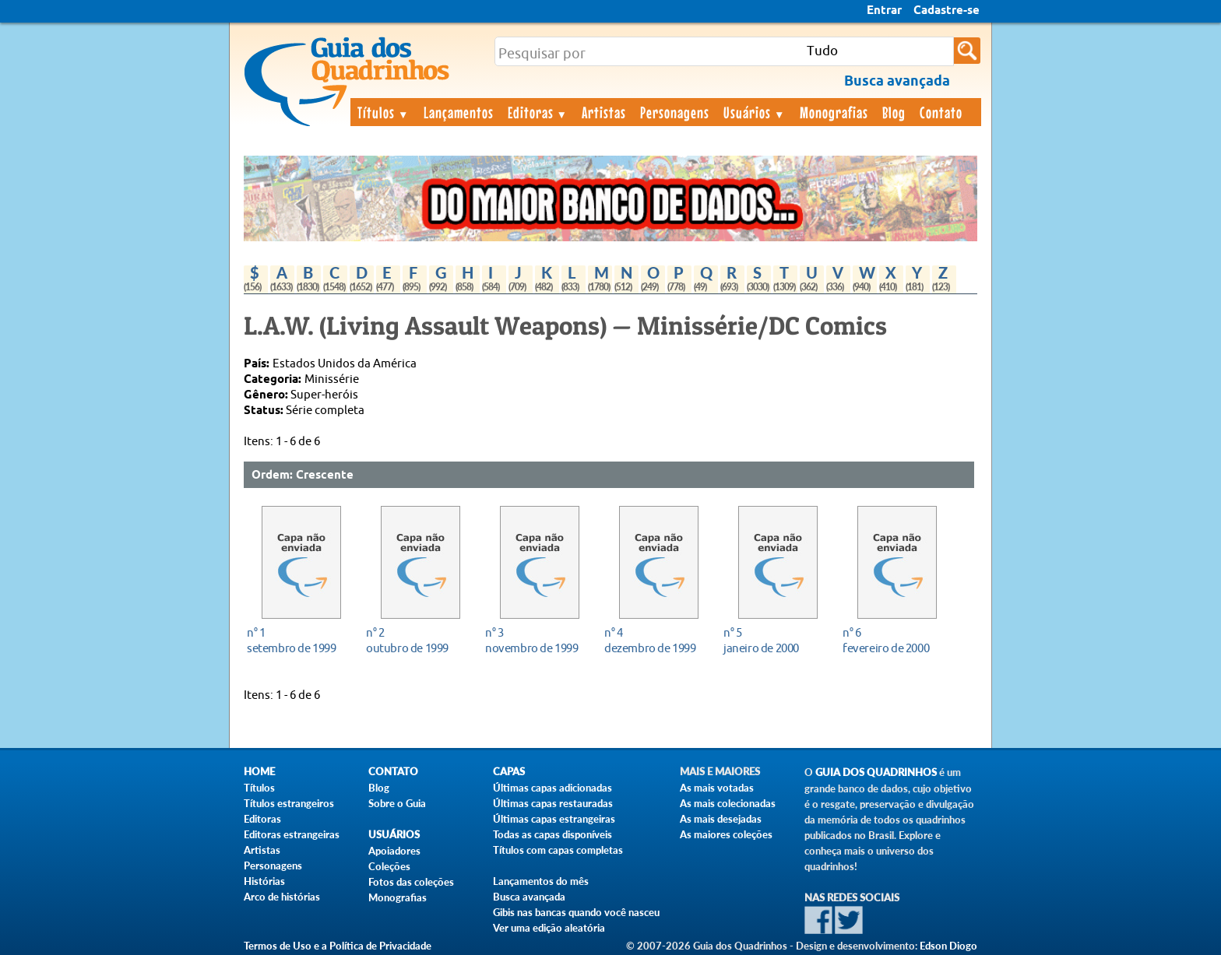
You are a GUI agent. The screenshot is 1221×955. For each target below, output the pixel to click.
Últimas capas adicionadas (552, 787)
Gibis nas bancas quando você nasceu (576, 912)
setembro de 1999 (297, 640)
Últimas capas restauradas (553, 803)
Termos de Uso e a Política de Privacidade (337, 945)
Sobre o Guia (397, 803)
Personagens (674, 112)
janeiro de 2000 (773, 640)
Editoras (538, 112)
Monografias (834, 112)
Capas (509, 772)
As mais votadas (717, 787)
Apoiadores (394, 850)
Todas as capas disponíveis (552, 834)
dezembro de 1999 (654, 640)
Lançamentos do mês (541, 881)
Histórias (264, 881)
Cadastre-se (946, 11)
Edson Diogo (948, 945)
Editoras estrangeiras (292, 834)
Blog (894, 112)
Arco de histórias (282, 896)
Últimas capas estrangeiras (554, 819)
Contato (941, 112)
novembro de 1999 (535, 640)
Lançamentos (459, 112)
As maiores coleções (726, 834)
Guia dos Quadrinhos (876, 772)
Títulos (383, 112)
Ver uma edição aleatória (549, 928)
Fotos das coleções (411, 882)
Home (259, 772)
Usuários (754, 112)
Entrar (884, 11)
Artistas (604, 112)
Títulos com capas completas (558, 850)
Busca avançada (529, 896)
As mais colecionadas (728, 803)
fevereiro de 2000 (893, 640)
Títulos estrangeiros (289, 803)
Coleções (389, 866)
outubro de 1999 (416, 640)
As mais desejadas (721, 819)
